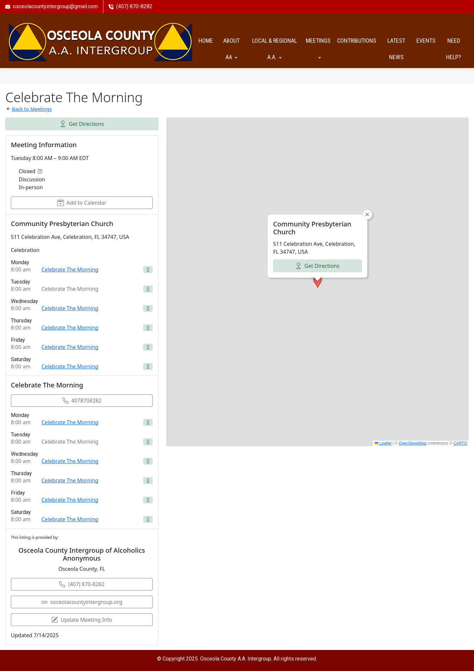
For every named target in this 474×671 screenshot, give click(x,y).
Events (425, 40)
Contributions (356, 40)
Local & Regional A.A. (274, 48)
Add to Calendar (81, 202)
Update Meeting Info (81, 619)
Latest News (396, 48)
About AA (231, 48)
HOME (205, 40)
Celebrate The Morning (69, 268)
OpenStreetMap (413, 442)
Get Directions (82, 123)
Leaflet (383, 442)
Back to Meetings (32, 108)
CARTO (460, 442)
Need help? (453, 48)
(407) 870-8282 (81, 583)
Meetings (318, 48)
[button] (317, 281)
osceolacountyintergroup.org (81, 601)
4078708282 (82, 400)
